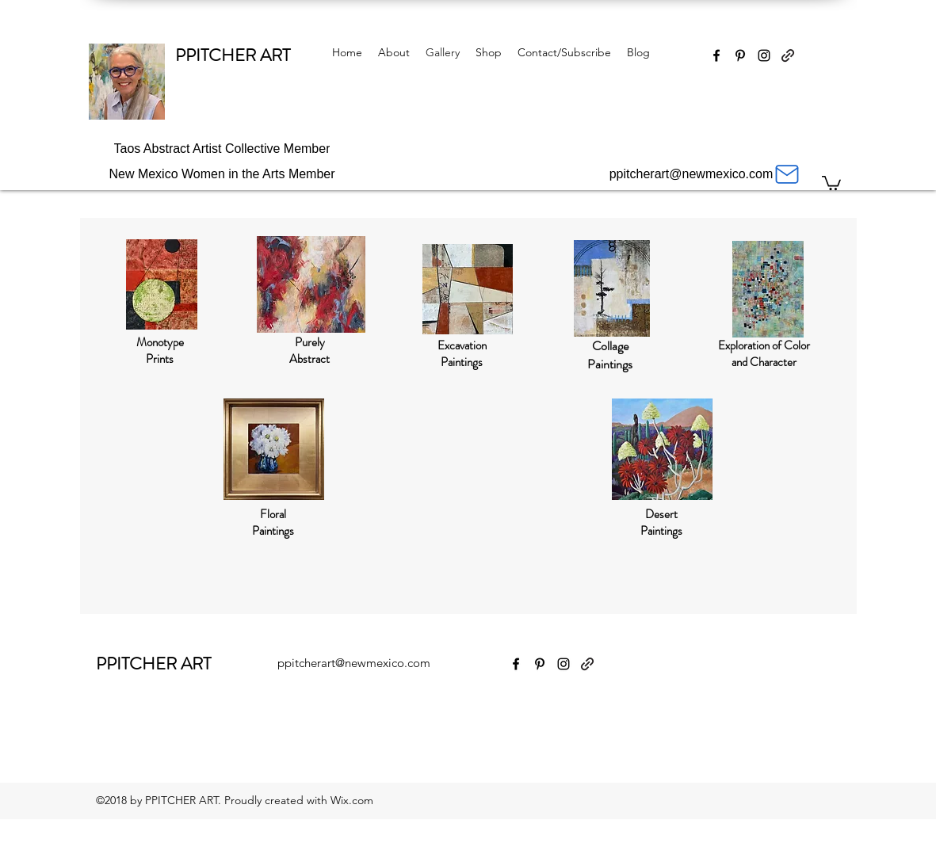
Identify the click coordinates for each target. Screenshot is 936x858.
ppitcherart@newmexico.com (353, 662)
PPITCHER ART (232, 55)
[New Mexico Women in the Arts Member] (222, 174)
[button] (831, 182)
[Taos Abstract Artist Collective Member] (222, 149)
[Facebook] (716, 55)
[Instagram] (764, 55)
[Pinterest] (740, 55)
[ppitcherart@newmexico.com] (705, 174)
